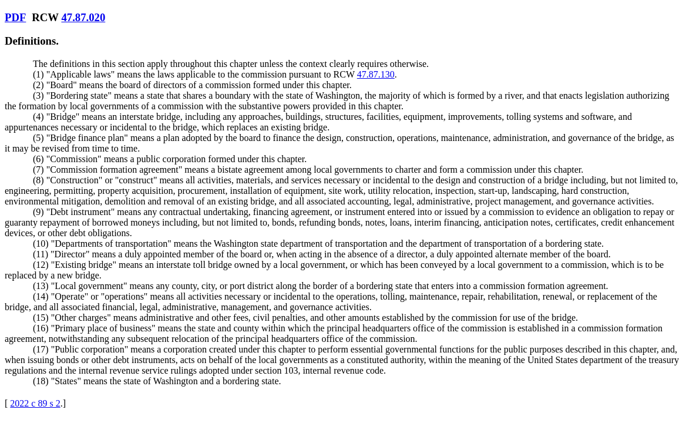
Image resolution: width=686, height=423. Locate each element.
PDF (15, 17)
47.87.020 (83, 17)
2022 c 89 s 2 (35, 403)
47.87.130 (376, 74)
